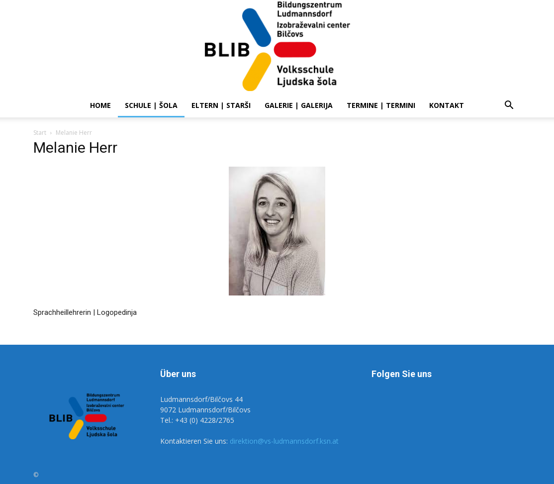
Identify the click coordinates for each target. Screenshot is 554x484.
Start (39, 132)
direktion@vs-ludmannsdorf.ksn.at (284, 441)
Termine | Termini (381, 105)
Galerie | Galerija (299, 105)
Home (100, 105)
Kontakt (446, 105)
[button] (509, 106)
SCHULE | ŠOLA (151, 105)
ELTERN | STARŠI (221, 105)
